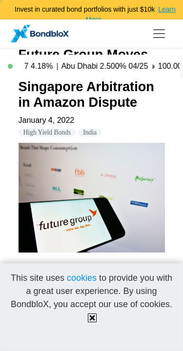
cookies (82, 278)
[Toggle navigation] (159, 33)
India (90, 132)
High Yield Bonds (47, 132)
